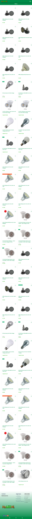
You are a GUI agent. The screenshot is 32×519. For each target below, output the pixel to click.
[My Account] (9, 517)
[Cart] (22, 517)
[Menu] (30, 1)
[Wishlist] (15, 8)
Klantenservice (5, 495)
